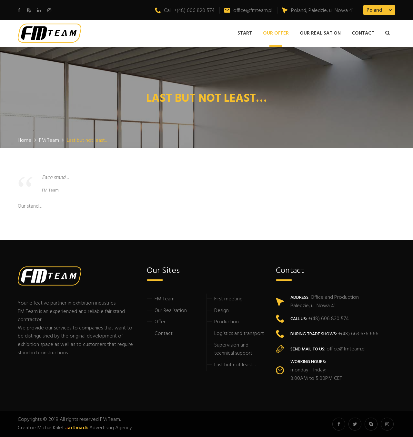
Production (226, 322)
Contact (363, 33)
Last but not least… (235, 365)
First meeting (228, 299)
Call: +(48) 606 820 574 (185, 10)
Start (244, 33)
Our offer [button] (276, 33)
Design (221, 311)
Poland (374, 10)
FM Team (165, 299)
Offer (160, 322)
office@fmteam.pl (248, 10)
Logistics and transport (239, 333)
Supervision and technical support (233, 349)
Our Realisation (320, 33)
